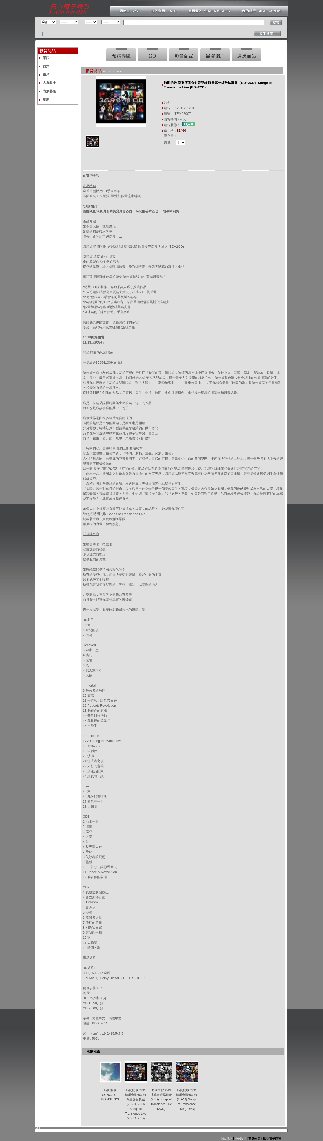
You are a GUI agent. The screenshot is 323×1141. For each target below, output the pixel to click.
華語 (46, 58)
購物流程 (240, 1138)
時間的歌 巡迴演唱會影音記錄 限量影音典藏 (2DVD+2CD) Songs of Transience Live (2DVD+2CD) (135, 1104)
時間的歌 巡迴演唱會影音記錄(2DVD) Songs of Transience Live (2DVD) (186, 1099)
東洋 (46, 74)
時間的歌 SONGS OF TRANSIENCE (110, 1094)
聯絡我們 (226, 1138)
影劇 (46, 99)
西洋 (46, 66)
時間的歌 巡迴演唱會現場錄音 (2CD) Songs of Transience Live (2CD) (161, 1099)
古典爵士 (49, 83)
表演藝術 (49, 91)
